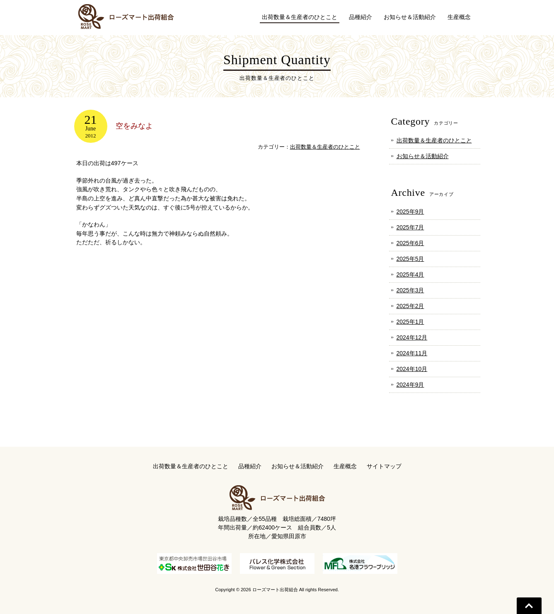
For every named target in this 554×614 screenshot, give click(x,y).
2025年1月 (410, 321)
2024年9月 (410, 384)
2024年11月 (412, 353)
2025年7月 (410, 227)
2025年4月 (410, 274)
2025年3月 (410, 290)
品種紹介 (249, 466)
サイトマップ (384, 466)
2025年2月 (410, 306)
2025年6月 (410, 243)
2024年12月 (412, 337)
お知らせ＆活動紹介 (423, 156)
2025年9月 (410, 211)
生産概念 (345, 466)
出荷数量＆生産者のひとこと (325, 147)
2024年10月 (412, 369)
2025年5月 (410, 258)
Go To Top (529, 605)
